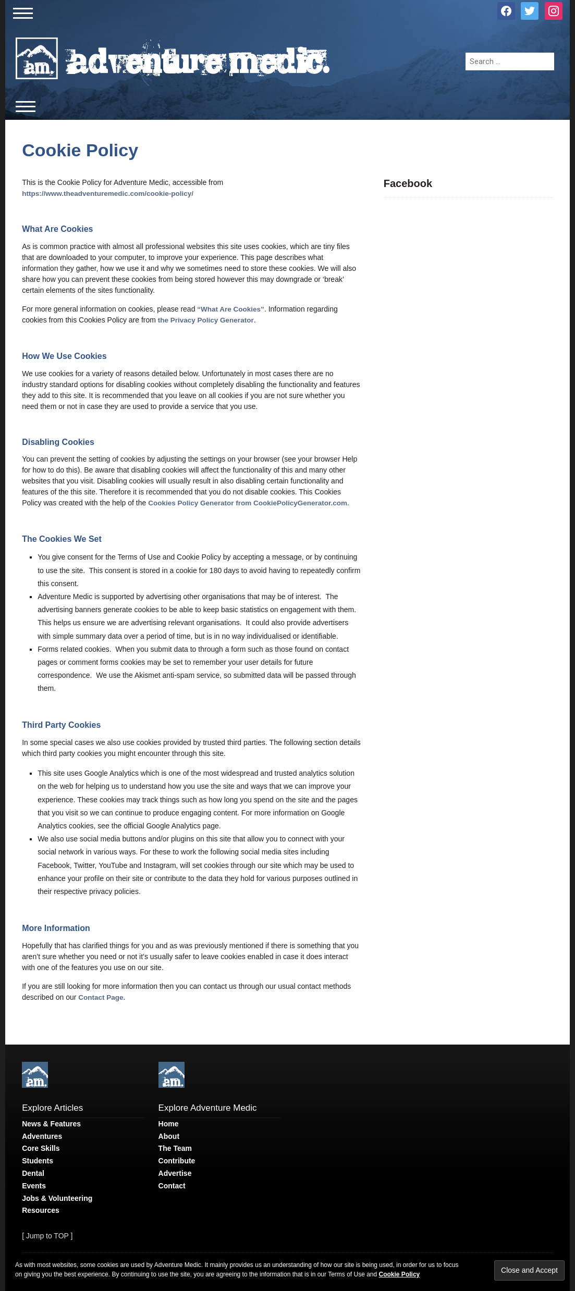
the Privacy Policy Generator (206, 320)
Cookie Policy (80, 150)
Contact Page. (101, 997)
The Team (175, 1148)
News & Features (51, 1124)
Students (37, 1161)
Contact (172, 1186)
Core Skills (40, 1148)
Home (168, 1124)
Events (34, 1186)
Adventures (42, 1136)
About (168, 1136)
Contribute (176, 1161)
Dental (33, 1173)
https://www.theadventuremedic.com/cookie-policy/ (107, 193)
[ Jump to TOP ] (47, 1236)
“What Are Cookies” (230, 309)
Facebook (408, 183)
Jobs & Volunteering (57, 1198)
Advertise (175, 1173)
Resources (40, 1210)
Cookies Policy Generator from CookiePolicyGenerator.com (247, 503)
